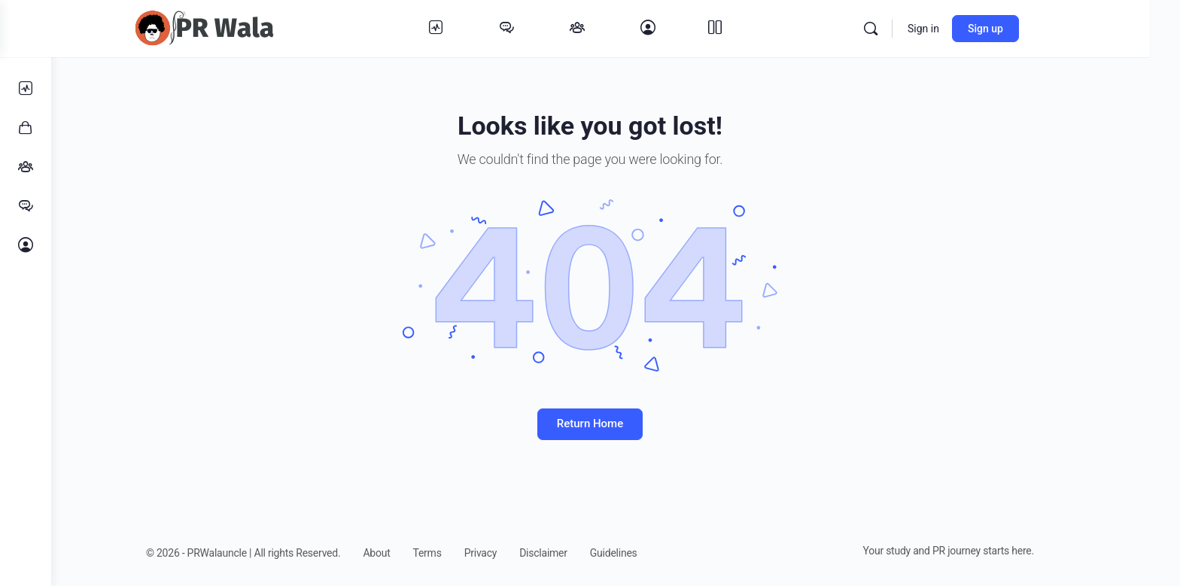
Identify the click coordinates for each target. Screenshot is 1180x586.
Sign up (1026, 29)
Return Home (615, 423)
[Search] (911, 29)
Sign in (964, 29)
